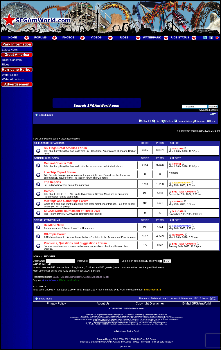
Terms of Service (159, 342)
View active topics (70, 138)
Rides (5, 64)
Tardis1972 (178, 234)
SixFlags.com (173, 319)
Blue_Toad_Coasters (184, 191)
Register (200, 121)
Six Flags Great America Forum (65, 148)
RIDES (124, 37)
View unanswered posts (45, 138)
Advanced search (208, 110)
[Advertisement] (17, 167)
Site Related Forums (47, 220)
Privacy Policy (56, 303)
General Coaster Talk (58, 163)
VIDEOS (96, 37)
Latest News (10, 49)
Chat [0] (146, 121)
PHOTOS (68, 37)
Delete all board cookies (164, 298)
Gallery (169, 121)
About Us (103, 303)
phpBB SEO (126, 346)
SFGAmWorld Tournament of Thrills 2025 (72, 210)
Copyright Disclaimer (150, 303)
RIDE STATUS (180, 37)
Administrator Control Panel (126, 331)
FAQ (158, 121)
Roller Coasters (12, 60)
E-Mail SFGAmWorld (196, 303)
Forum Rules (185, 121)
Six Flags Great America (49, 143)
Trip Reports (52, 182)
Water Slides (10, 74)
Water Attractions (13, 79)
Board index (46, 115)
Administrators (50, 280)
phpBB (112, 339)
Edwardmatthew (181, 182)
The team (144, 298)
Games (49, 191)
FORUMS (40, 37)
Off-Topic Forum (55, 234)
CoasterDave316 (181, 225)
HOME (12, 37)
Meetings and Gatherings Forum (66, 201)
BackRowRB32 (152, 289)
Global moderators (69, 280)
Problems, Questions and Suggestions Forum (75, 243)
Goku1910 (177, 148)
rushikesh (177, 201)
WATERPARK (152, 37)
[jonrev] (176, 163)
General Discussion (46, 158)
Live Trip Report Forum (60, 172)
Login (213, 121)
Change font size (213, 114)
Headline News (54, 225)
